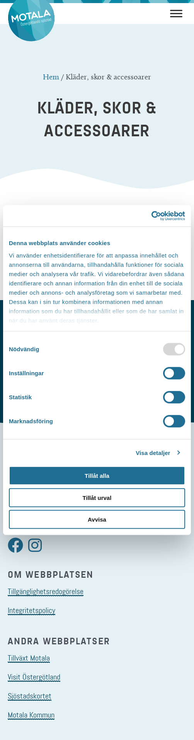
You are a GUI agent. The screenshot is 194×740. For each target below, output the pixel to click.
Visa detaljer (153, 452)
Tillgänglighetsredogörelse (45, 591)
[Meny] (176, 13)
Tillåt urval (97, 497)
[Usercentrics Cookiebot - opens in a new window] (151, 216)
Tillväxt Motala (29, 658)
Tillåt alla (97, 475)
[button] (15, 545)
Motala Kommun (31, 715)
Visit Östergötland (34, 677)
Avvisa (97, 519)
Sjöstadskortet (29, 696)
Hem (51, 76)
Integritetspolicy (31, 610)
